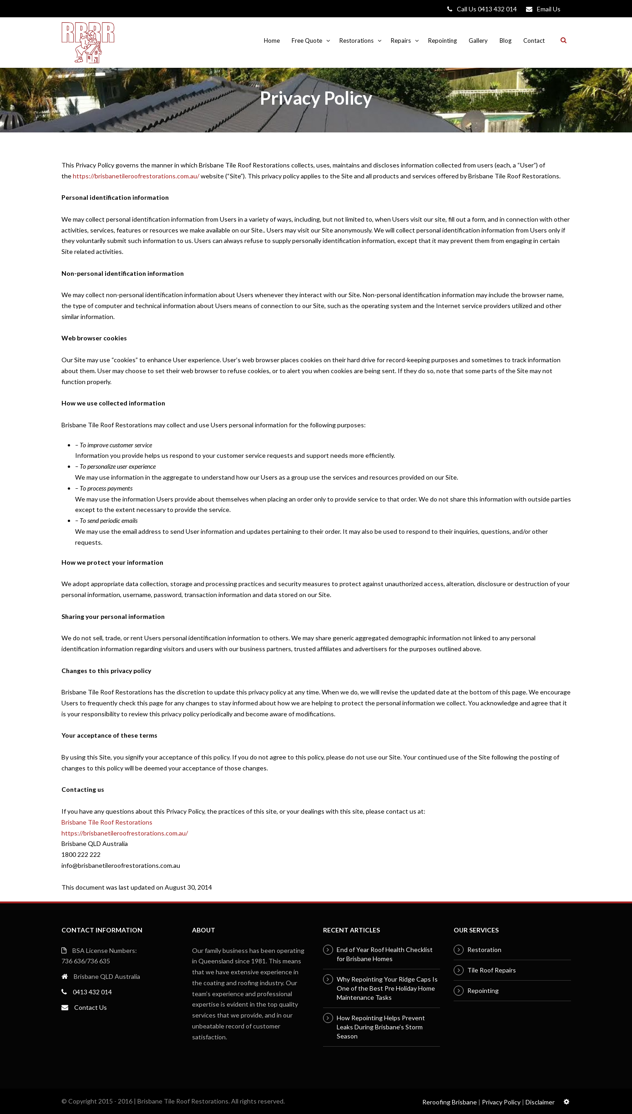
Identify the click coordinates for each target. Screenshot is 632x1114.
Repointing (442, 40)
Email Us (549, 9)
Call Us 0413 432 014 (487, 9)
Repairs (401, 40)
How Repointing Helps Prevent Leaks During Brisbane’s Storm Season (381, 1027)
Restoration (484, 949)
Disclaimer (540, 1102)
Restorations (356, 40)
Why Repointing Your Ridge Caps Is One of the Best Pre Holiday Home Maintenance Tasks (387, 988)
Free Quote (307, 40)
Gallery (478, 40)
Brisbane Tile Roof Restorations (106, 822)
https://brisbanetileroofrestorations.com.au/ (136, 176)
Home (272, 40)
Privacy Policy (501, 1102)
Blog (505, 40)
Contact (534, 40)
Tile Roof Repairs (491, 970)
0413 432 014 (92, 992)
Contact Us (90, 1007)
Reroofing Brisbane (449, 1102)
